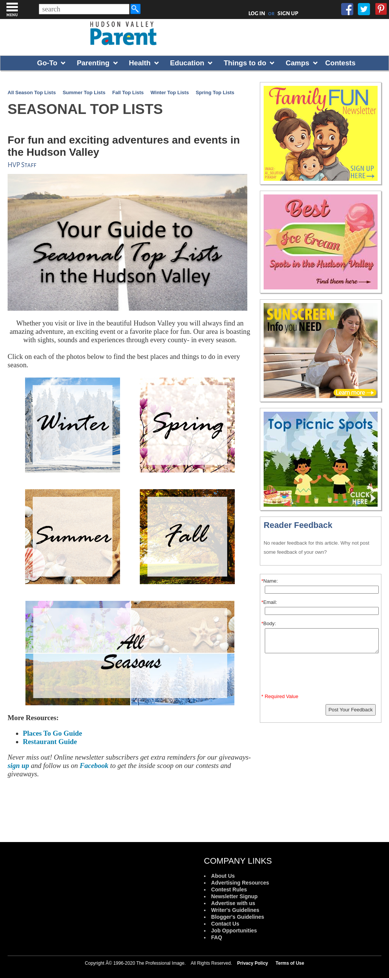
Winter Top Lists (169, 92)
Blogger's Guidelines (237, 917)
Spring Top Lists (215, 92)
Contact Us (225, 924)
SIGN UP (287, 13)
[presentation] (322, 675)
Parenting (93, 63)
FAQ (216, 937)
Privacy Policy (252, 963)
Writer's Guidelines (235, 910)
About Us (223, 876)
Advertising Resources (240, 883)
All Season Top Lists (32, 92)
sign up (18, 765)
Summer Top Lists (84, 92)
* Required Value (279, 696)
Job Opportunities (234, 930)
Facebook (94, 765)
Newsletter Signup (234, 896)
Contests (340, 63)
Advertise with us (233, 903)
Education (187, 63)
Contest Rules (229, 889)
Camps (297, 63)
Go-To (47, 63)
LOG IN (257, 13)
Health (139, 63)
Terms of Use (290, 963)
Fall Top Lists (128, 92)
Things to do (245, 63)
